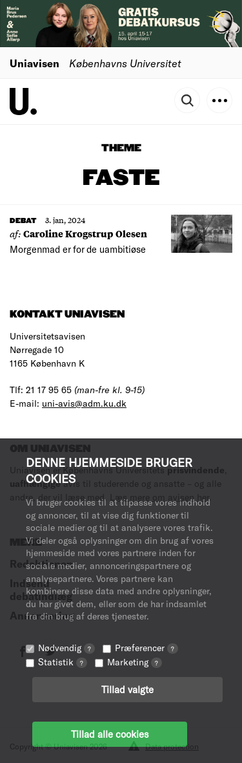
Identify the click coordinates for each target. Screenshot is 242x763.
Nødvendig (66, 647)
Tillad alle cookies (109, 734)
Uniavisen (34, 63)
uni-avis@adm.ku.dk (84, 403)
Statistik (62, 661)
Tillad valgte (127, 689)
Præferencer (146, 647)
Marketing (134, 661)
